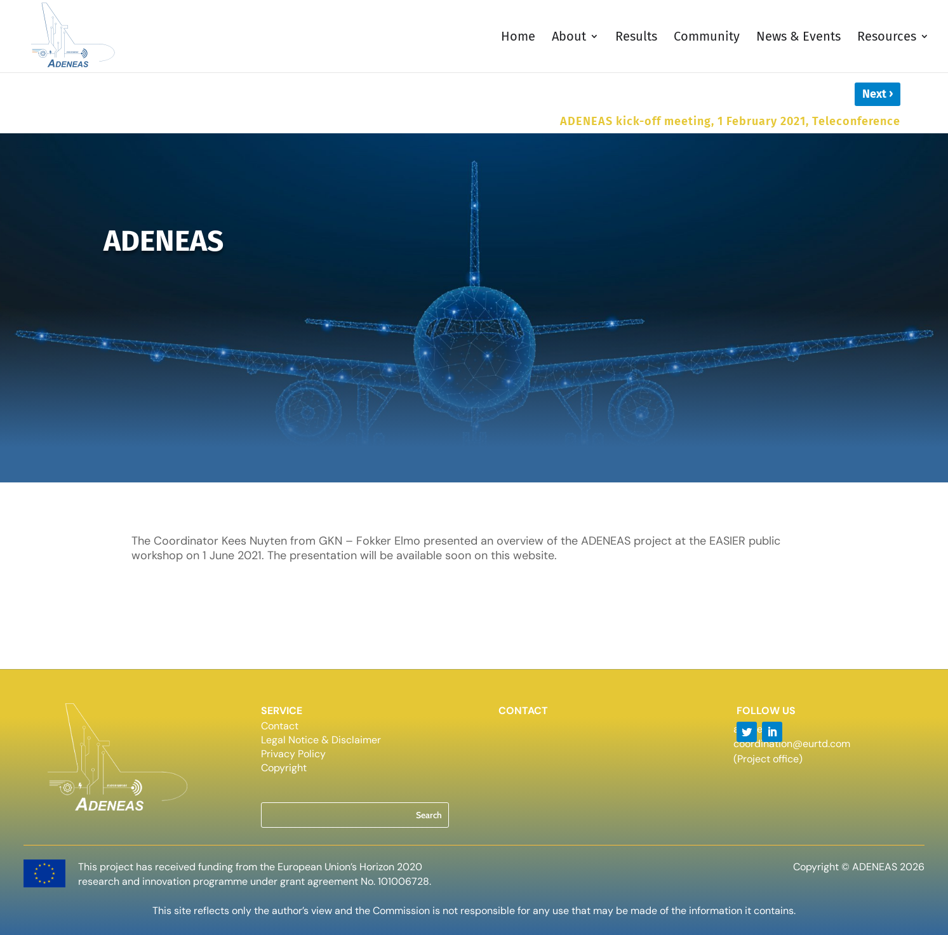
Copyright (284, 769)
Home (518, 38)
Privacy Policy (293, 755)
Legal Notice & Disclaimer (321, 741)
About (569, 38)
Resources (886, 38)
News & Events (798, 38)
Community (707, 38)
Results (636, 38)
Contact (279, 727)
